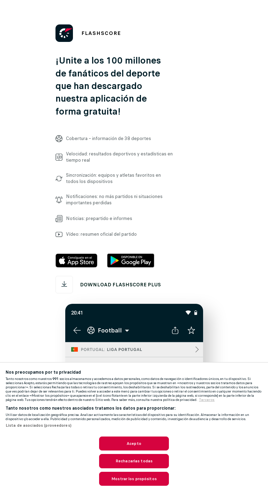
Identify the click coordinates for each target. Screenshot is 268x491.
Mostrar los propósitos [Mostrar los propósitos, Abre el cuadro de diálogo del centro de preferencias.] (134, 478)
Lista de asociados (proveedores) (39, 425)
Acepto (134, 443)
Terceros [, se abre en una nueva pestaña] (207, 400)
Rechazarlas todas (134, 461)
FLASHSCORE (101, 33)
